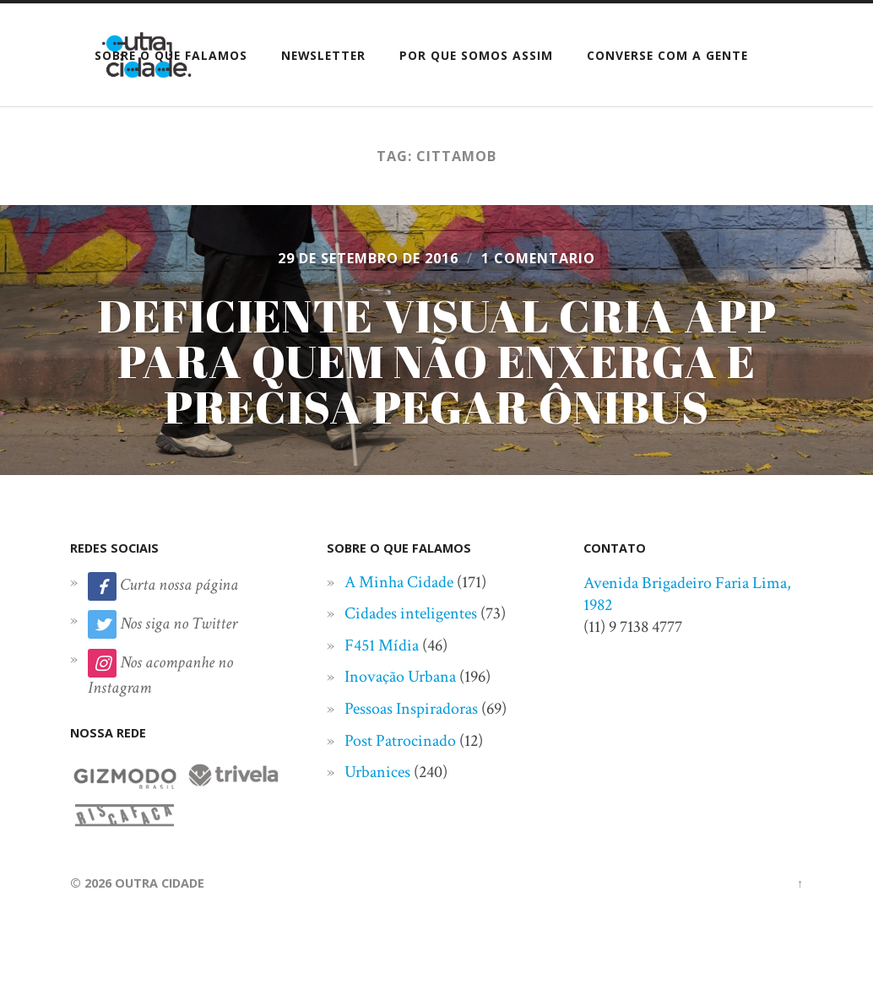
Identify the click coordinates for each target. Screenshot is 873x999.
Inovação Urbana (400, 677)
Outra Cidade (159, 883)
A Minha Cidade (398, 582)
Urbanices (377, 772)
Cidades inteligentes (410, 613)
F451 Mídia (381, 645)
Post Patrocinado (400, 741)
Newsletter (323, 55)
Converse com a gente (667, 55)
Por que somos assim (476, 55)
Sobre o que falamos (171, 55)
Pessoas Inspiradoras (411, 709)
